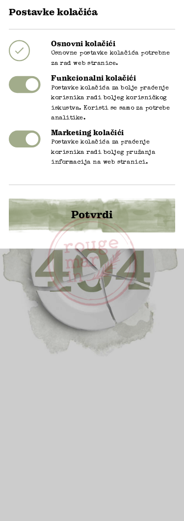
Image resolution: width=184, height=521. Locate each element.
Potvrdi (92, 204)
